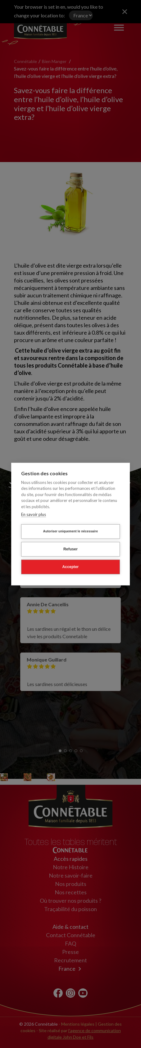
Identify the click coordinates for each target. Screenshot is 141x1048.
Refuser (70, 550)
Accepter (70, 568)
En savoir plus (33, 515)
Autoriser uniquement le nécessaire (70, 532)
